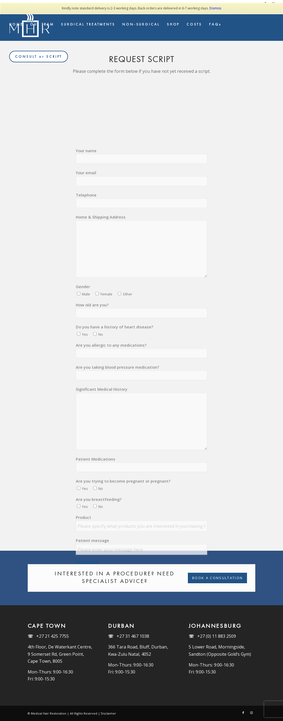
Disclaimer (108, 713)
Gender (83, 305)
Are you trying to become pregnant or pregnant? (123, 500)
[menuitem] (16, 24)
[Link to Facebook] (243, 713)
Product (83, 536)
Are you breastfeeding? (98, 518)
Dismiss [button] (215, 8)
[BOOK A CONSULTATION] (217, 578)
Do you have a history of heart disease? (114, 346)
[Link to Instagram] (251, 713)
